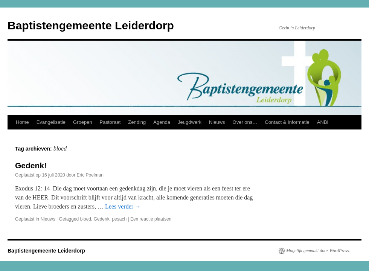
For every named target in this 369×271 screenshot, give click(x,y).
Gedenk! (31, 165)
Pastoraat (110, 122)
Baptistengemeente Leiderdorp (91, 25)
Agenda (161, 122)
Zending (137, 122)
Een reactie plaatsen (150, 219)
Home (22, 122)
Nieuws (217, 122)
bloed (85, 219)
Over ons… (245, 122)
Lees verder (123, 206)
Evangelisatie (51, 122)
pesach (119, 219)
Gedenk (102, 219)
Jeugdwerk (189, 122)
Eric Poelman (90, 175)
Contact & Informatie (287, 122)
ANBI (322, 122)
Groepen (82, 122)
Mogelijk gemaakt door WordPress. (318, 250)
